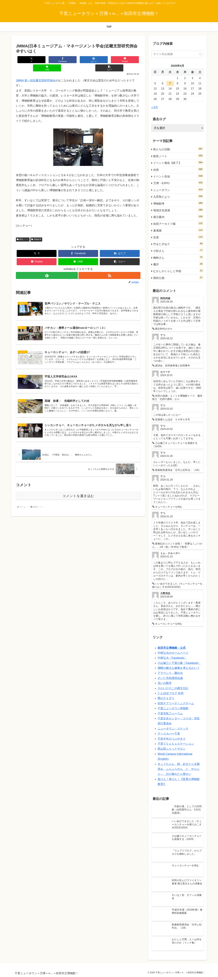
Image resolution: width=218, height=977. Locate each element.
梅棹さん (178, 257)
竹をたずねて (178, 244)
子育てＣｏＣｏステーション (176, 743)
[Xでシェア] (26, 59)
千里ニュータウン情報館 (173, 708)
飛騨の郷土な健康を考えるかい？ (179, 668)
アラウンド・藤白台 (170, 673)
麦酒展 (178, 230)
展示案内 (178, 217)
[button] (130, 59)
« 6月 (154, 107)
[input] (177, 54)
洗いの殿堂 (165, 683)
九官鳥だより (178, 196)
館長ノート (23, 231)
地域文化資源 (178, 210)
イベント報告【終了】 (178, 162)
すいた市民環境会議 (170, 678)
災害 (178, 237)
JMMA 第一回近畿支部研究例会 (35, 72)
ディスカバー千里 (169, 733)
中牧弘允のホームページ (173, 652)
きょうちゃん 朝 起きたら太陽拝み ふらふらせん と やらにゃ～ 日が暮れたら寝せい (179, 769)
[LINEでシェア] (109, 59)
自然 (178, 169)
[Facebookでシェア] (47, 59)
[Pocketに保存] (89, 59)
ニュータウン (178, 190)
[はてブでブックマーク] (68, 59)
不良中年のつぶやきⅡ (172, 738)
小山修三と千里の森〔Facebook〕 (179, 663)
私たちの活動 (178, 149)
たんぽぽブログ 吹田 (171, 693)
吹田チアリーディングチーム (176, 703)
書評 (178, 264)
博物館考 (36, 231)
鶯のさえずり (166, 698)
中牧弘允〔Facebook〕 (172, 657)
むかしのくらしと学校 (178, 271)
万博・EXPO (178, 183)
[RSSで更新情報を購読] (109, 267)
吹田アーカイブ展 (178, 223)
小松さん (178, 250)
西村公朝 (178, 278)
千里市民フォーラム (170, 713)
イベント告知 (178, 176)
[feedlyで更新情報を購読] (47, 267)
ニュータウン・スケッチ (173, 728)
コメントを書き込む (78, 491)
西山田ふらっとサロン (172, 748)
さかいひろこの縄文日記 (173, 688)
